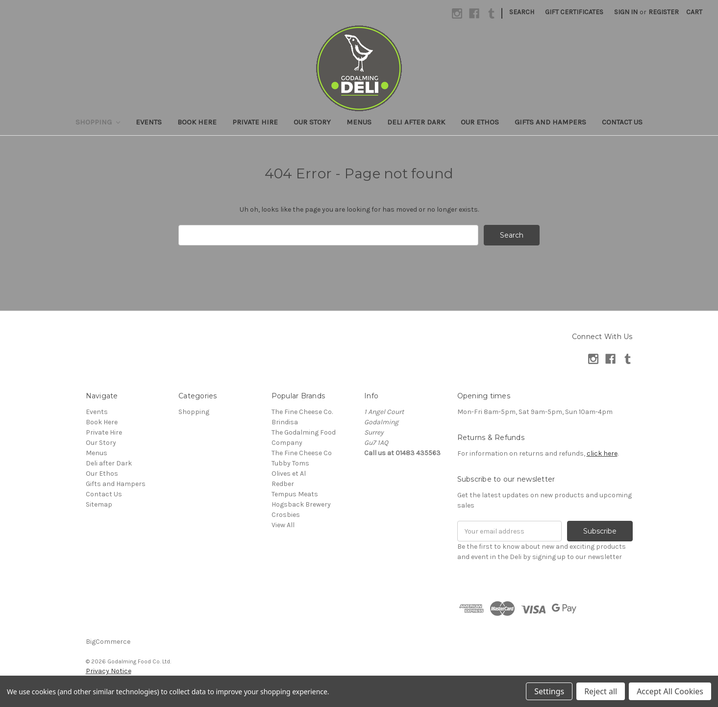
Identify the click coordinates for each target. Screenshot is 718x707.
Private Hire (255, 122)
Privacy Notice (108, 671)
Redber (283, 484)
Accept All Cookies (670, 691)
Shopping (97, 122)
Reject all (600, 691)
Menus (359, 122)
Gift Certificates (574, 12)
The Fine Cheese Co (302, 453)
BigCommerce (108, 641)
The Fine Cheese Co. (302, 412)
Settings (549, 691)
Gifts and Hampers (550, 122)
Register (663, 12)
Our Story (312, 122)
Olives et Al (289, 473)
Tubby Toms (290, 463)
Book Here (197, 122)
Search (521, 12)
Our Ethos (480, 122)
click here (602, 453)
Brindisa (285, 422)
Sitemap (99, 504)
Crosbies (286, 515)
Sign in (626, 12)
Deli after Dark (416, 122)
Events (149, 122)
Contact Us (622, 122)
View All (283, 525)
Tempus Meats (295, 494)
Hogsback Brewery (301, 504)
